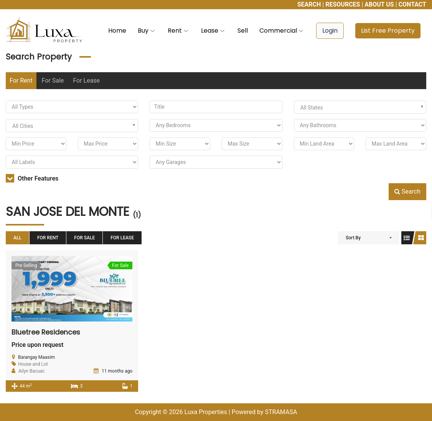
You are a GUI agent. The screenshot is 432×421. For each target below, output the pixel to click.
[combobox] (360, 107)
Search (407, 191)
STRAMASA (281, 412)
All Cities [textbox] (22, 126)
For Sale (53, 80)
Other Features (32, 178)
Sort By (353, 237)
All (17, 237)
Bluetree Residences (46, 332)
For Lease (86, 80)
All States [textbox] (311, 107)
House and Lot (33, 364)
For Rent (21, 80)
